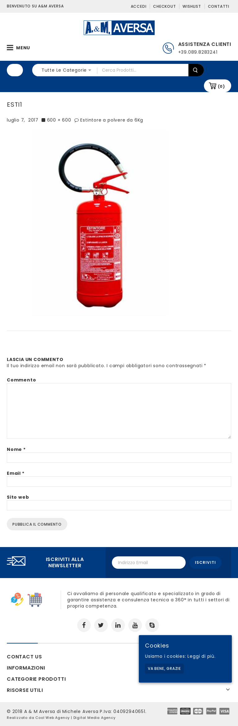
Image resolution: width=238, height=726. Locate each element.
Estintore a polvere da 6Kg (111, 120)
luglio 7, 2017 (22, 120)
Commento (21, 380)
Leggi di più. (201, 656)
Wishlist (192, 6)
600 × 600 (59, 120)
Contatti (218, 6)
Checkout (164, 6)
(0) (221, 86)
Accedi (139, 6)
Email (15, 473)
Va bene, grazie (164, 668)
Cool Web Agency (52, 717)
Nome (16, 449)
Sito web (18, 497)
